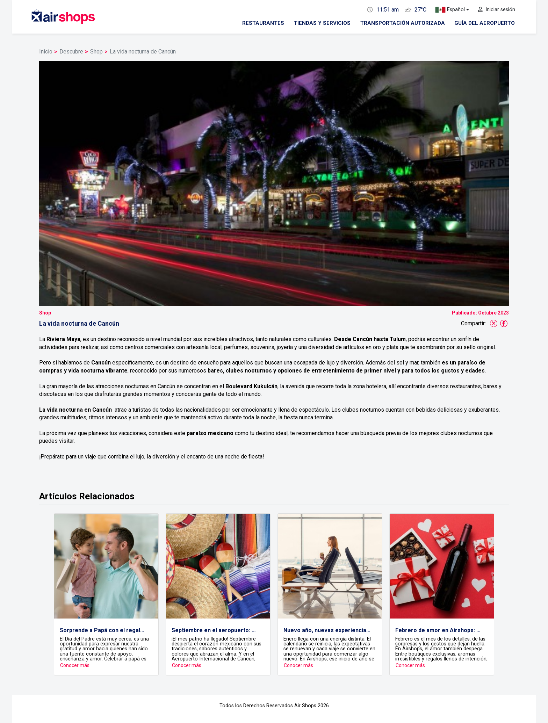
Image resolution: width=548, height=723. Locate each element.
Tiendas (161, 664)
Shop (96, 51)
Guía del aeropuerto (484, 23)
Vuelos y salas (241, 657)
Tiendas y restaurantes (178, 657)
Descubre (71, 51)
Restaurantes (263, 23)
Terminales (311, 664)
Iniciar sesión (496, 10)
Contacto (383, 657)
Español (450, 10)
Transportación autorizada (402, 23)
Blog (451, 664)
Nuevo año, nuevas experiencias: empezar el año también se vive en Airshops (327, 550)
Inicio (45, 51)
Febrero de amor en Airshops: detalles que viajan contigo (439, 550)
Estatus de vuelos (247, 664)
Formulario (385, 664)
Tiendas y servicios (322, 23)
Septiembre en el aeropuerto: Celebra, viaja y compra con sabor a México (215, 550)
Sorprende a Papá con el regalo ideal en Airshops (103, 550)
